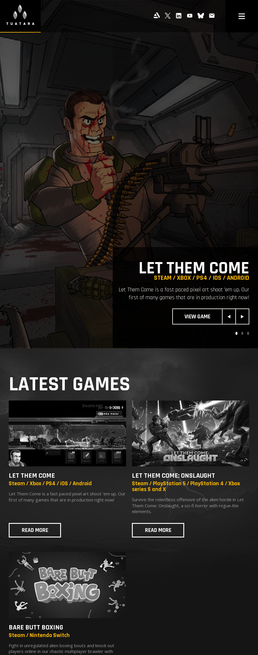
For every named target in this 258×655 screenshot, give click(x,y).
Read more (35, 530)
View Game (197, 316)
